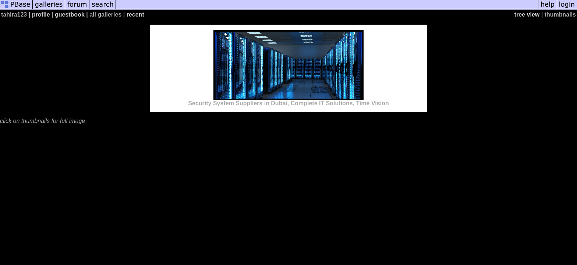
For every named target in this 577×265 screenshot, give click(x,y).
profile (41, 14)
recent (135, 14)
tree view (526, 14)
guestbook (70, 14)
